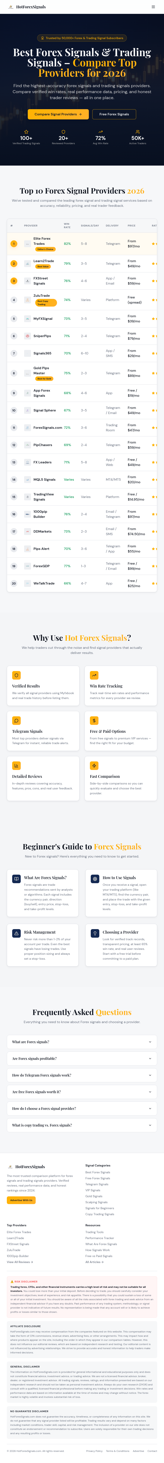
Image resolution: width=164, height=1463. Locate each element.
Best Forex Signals (97, 1172)
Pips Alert (41, 548)
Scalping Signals (96, 1202)
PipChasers (43, 445)
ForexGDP (42, 566)
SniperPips (42, 336)
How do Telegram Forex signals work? (82, 1075)
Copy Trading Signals (99, 1214)
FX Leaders (43, 462)
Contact (152, 1451)
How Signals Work (97, 1250)
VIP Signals (92, 1190)
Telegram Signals (96, 1184)
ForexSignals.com (48, 427)
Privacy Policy (94, 1451)
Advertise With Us (21, 1200)
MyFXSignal (43, 318)
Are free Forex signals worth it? (82, 1092)
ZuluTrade (42, 295)
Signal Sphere (45, 410)
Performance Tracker (99, 1238)
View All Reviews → (20, 1262)
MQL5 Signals (45, 479)
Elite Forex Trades (19, 1232)
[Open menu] (153, 7)
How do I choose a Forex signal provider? (82, 1108)
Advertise (138, 1451)
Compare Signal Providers (58, 114)
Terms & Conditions (117, 1451)
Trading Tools (94, 1232)
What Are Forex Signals (101, 1244)
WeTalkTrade (44, 583)
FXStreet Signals (18, 1244)
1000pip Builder (18, 1256)
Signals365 (42, 353)
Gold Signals (93, 1196)
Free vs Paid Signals (98, 1256)
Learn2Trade (44, 261)
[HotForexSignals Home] (26, 7)
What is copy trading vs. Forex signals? (82, 1125)
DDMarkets (43, 531)
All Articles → (94, 1262)
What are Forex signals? (82, 1042)
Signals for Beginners (99, 1208)
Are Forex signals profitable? (82, 1058)
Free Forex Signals (114, 114)
